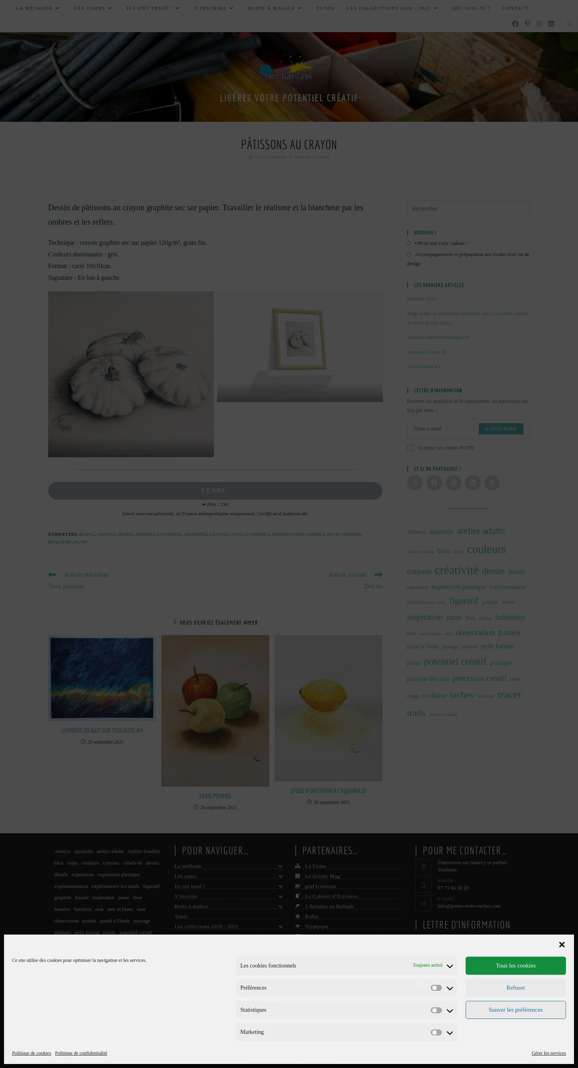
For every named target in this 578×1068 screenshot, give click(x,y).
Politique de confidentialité (81, 1053)
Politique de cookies (31, 1053)
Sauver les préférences (516, 1010)
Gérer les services (549, 1053)
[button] (562, 945)
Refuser (516, 987)
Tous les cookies (516, 965)
